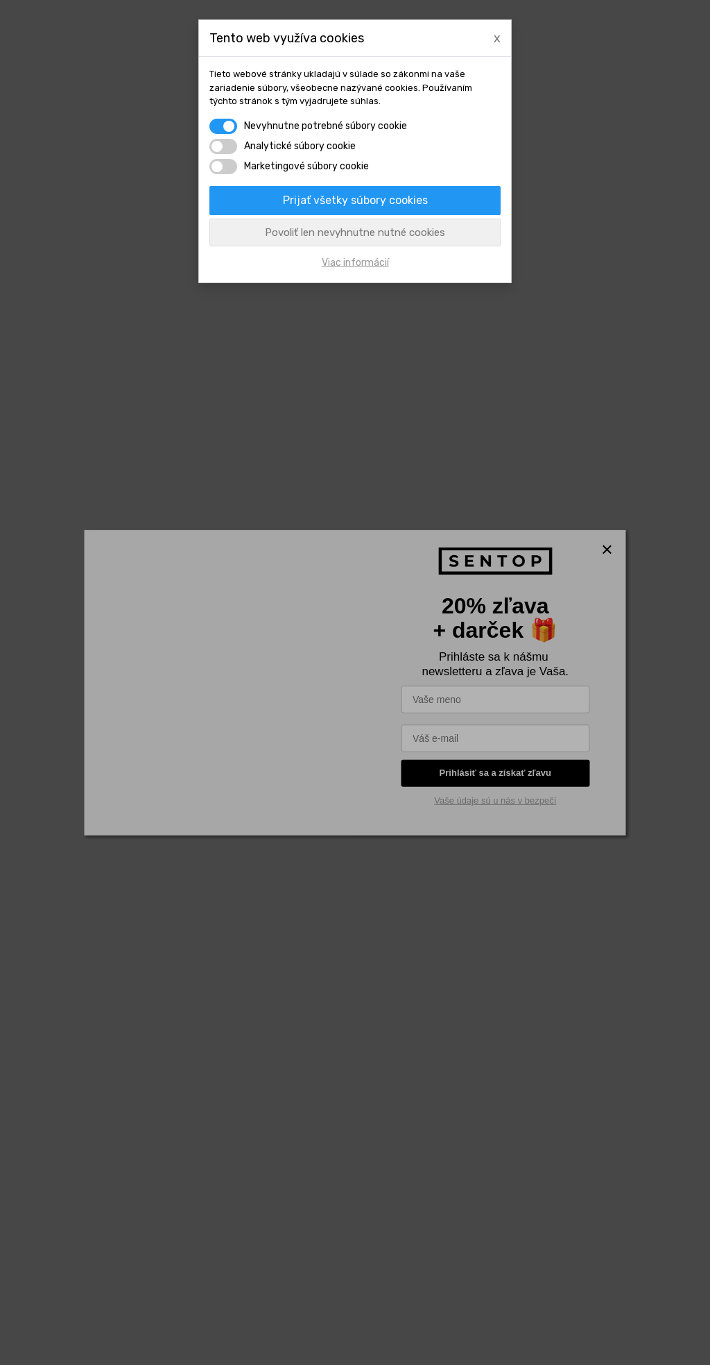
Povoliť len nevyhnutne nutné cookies (355, 232)
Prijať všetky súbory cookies (355, 200)
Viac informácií (355, 263)
